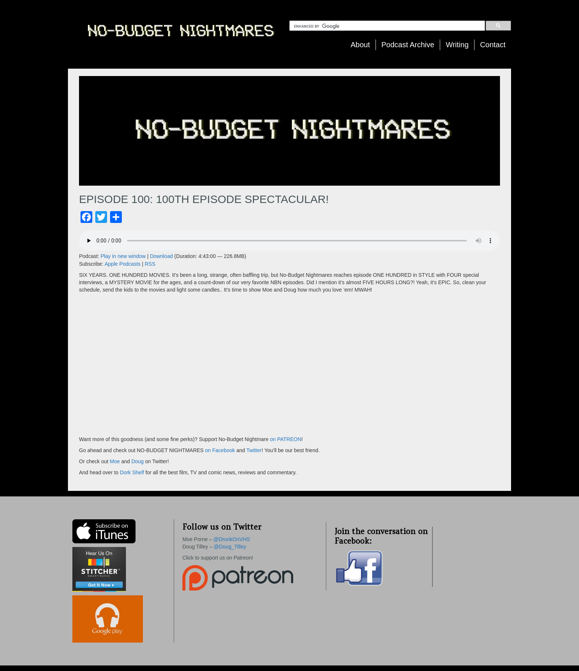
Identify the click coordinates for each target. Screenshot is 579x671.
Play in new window (122, 256)
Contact (493, 45)
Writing (457, 45)
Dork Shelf (132, 472)
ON (297, 439)
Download (161, 256)
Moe (115, 461)
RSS (150, 264)
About (360, 45)
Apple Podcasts (122, 264)
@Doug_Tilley (230, 547)
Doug (137, 461)
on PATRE (282, 439)
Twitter (253, 450)
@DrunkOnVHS (231, 539)
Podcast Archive (407, 45)
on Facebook (219, 450)
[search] (388, 26)
